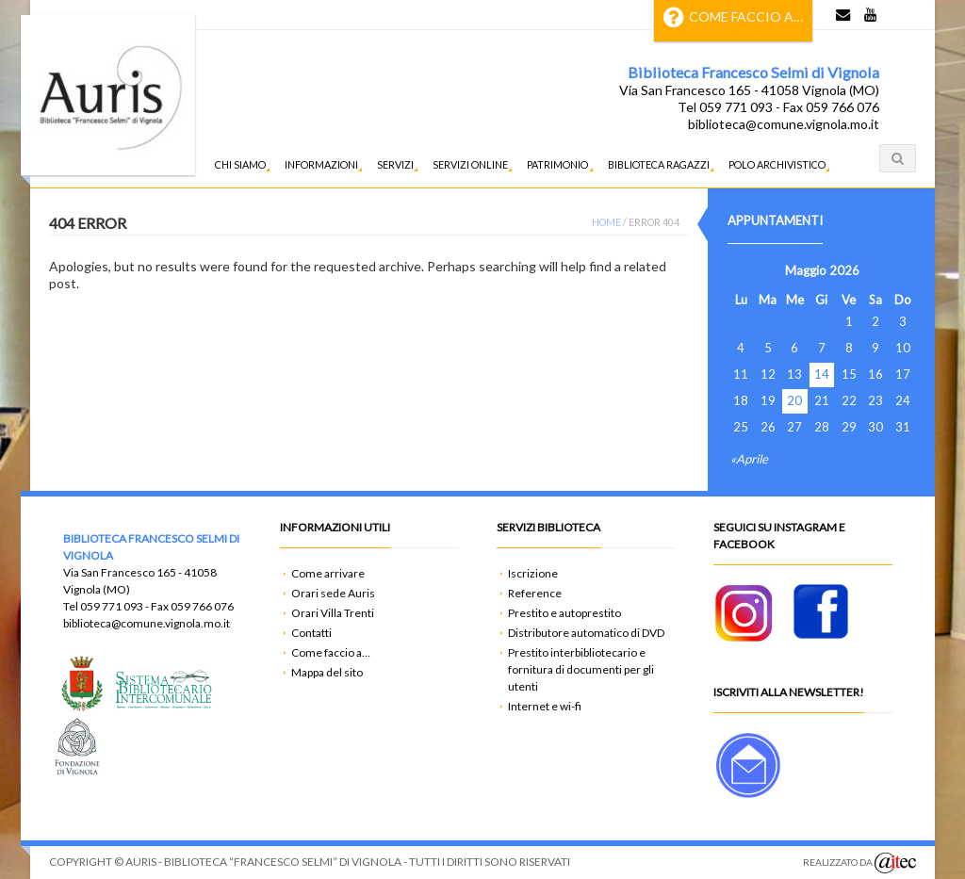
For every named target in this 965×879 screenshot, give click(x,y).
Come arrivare (328, 573)
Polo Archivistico (777, 164)
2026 (844, 270)
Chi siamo (240, 164)
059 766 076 (202, 606)
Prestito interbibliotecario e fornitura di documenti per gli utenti (581, 669)
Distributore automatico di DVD (586, 633)
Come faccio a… (733, 17)
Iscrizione (533, 573)
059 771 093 (111, 606)
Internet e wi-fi (544, 706)
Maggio (805, 270)
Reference (535, 593)
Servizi (395, 164)
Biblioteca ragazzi (659, 164)
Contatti (311, 633)
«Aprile (749, 458)
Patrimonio (557, 164)
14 (821, 374)
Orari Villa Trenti (332, 613)
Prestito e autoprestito (564, 613)
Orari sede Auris (333, 593)
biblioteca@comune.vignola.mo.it (783, 124)
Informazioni (321, 164)
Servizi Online (470, 164)
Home (606, 222)
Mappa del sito (327, 672)
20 (794, 401)
